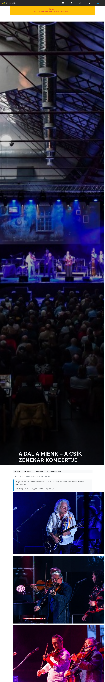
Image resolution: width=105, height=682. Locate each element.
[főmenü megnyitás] (100, 3)
